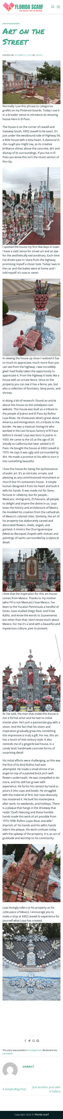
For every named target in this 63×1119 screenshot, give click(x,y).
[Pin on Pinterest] (37, 1040)
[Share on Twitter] (29, 1040)
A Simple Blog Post (14, 1089)
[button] (52, 7)
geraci (39, 55)
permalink (8, 1053)
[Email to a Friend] (33, 1040)
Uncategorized (11, 23)
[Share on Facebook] (25, 1040)
